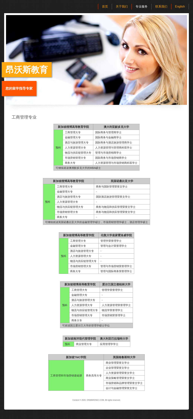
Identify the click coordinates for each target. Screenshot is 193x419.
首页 (105, 6)
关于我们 (122, 6)
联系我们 (161, 6)
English (180, 6)
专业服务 (142, 6)
